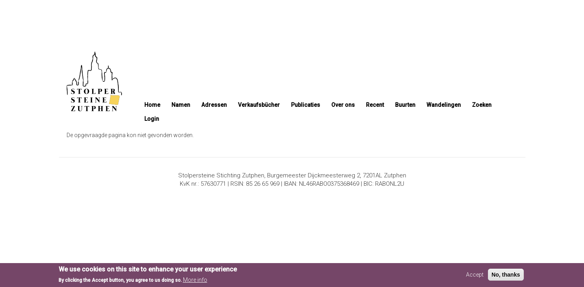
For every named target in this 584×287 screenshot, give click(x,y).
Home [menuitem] (152, 105)
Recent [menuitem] (375, 105)
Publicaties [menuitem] (305, 105)
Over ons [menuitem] (343, 105)
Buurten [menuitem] (405, 105)
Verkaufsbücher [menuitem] (259, 105)
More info (195, 281)
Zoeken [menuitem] (482, 105)
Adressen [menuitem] (214, 105)
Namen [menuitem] (180, 105)
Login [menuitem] (151, 119)
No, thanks (506, 276)
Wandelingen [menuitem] (444, 105)
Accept (475, 276)
